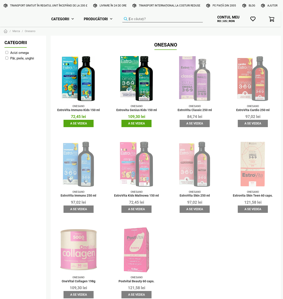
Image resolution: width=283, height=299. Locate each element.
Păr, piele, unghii (22, 58)
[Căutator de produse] (162, 19)
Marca (16, 31)
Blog (252, 5)
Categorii (60, 19)
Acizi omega (19, 52)
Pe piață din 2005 (224, 5)
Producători (96, 19)
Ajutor (272, 5)
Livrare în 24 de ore (113, 5)
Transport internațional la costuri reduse (169, 5)
